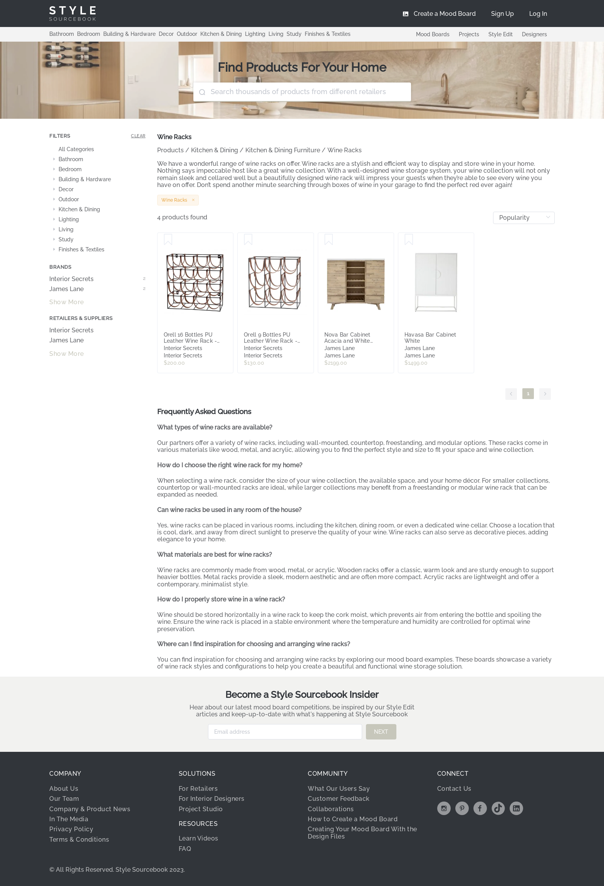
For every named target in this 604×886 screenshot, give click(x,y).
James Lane (97, 289)
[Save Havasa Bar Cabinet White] (408, 240)
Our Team (64, 798)
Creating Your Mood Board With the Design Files (362, 832)
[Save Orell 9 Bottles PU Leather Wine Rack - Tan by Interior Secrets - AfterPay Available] (248, 240)
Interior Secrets (97, 279)
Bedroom (88, 34)
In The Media (68, 819)
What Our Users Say (339, 788)
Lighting (255, 34)
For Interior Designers (212, 798)
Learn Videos (198, 838)
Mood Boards (433, 34)
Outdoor (187, 34)
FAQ (185, 848)
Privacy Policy (71, 829)
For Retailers (198, 788)
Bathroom (61, 34)
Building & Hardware (129, 34)
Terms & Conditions (79, 839)
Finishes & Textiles (328, 34)
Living (276, 34)
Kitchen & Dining (221, 34)
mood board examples (420, 659)
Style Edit (500, 34)
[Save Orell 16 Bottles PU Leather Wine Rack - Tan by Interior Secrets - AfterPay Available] (168, 240)
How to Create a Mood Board (353, 819)
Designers (534, 34)
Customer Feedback (339, 798)
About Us (63, 788)
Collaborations (331, 809)
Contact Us (454, 788)
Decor (166, 34)
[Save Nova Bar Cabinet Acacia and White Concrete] (328, 240)
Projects (469, 34)
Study (294, 34)
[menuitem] (538, 13)
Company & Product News (89, 809)
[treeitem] (97, 150)
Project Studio (201, 809)
